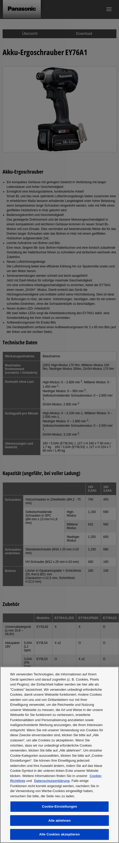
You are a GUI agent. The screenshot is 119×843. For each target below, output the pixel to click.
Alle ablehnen (59, 820)
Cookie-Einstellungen (59, 806)
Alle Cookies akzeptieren (59, 834)
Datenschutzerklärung (52, 781)
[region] (59, 755)
